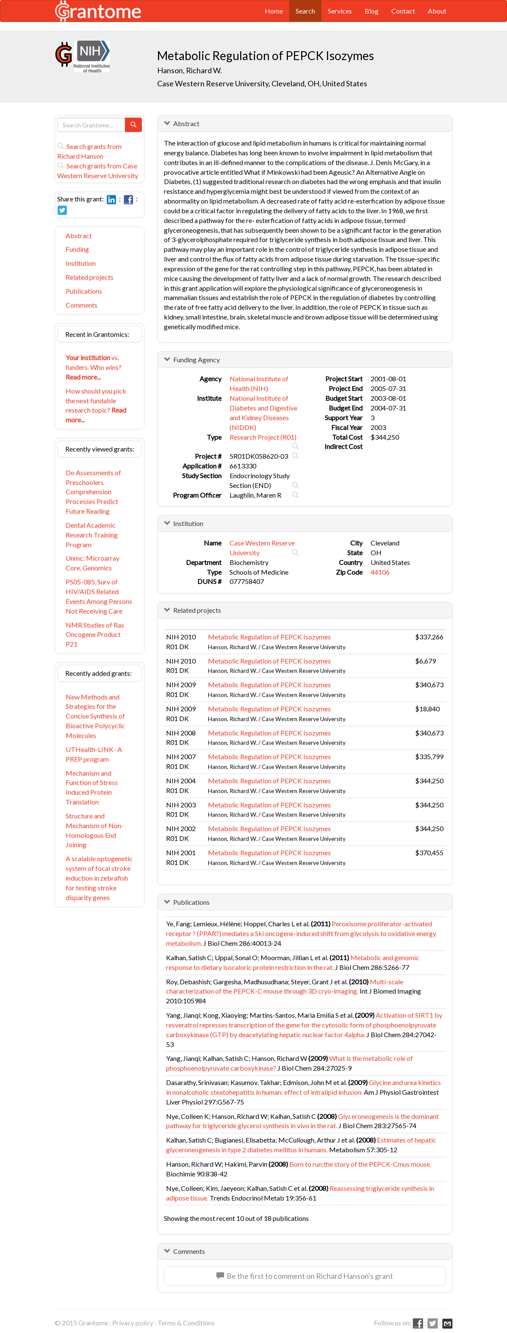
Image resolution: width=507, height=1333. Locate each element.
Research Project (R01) (263, 437)
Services (340, 11)
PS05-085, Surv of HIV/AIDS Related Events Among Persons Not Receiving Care (99, 596)
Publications (84, 291)
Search (305, 11)
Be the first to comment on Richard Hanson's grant (304, 1276)
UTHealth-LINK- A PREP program (94, 754)
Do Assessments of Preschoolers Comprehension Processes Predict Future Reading (93, 491)
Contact (403, 11)
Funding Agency (196, 359)
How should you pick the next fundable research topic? (96, 405)
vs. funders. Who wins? (94, 367)
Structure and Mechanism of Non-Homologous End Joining (95, 830)
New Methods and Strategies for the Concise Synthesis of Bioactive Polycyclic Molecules (95, 716)
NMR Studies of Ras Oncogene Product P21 (95, 634)
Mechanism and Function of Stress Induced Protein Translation (92, 787)
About (437, 11)
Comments (81, 305)
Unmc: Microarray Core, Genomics (92, 563)
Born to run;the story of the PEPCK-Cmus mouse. (360, 1164)
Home (274, 11)
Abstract (79, 235)
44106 (380, 572)
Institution (81, 263)
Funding (77, 249)
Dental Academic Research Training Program (92, 534)
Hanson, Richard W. (189, 70)
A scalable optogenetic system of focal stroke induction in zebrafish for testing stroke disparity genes (99, 877)
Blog (372, 11)
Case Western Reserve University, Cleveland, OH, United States (262, 83)
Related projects (90, 277)
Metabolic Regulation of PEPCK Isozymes (269, 637)
